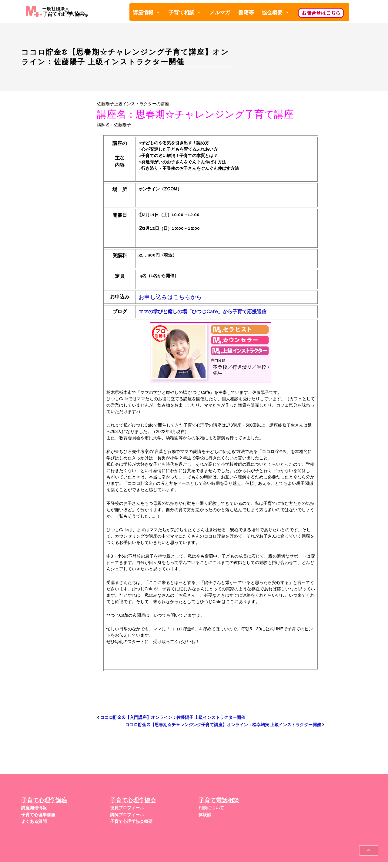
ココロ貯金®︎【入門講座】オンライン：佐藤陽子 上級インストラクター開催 (172, 717)
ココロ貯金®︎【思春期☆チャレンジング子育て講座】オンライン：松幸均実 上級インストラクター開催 (223, 724)
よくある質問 (34, 821)
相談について (211, 807)
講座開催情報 (34, 807)
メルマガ (219, 12)
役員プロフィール (127, 807)
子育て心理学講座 (38, 814)
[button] (157, 12)
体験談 (205, 814)
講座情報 (146, 12)
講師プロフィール (127, 814)
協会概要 (275, 12)
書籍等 (246, 12)
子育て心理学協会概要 (131, 821)
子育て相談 (185, 12)
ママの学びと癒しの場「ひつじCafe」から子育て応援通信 (202, 311)
